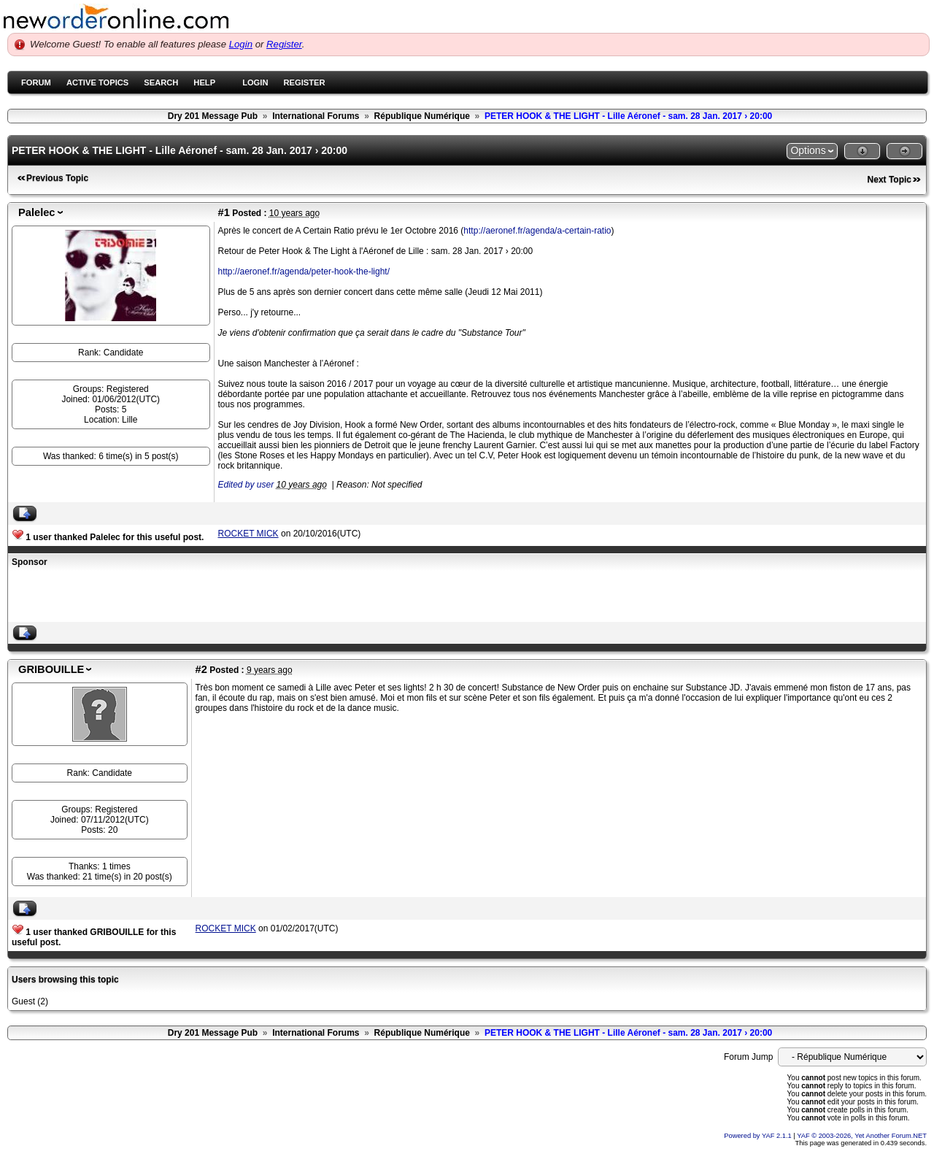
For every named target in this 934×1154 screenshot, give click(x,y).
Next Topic (889, 179)
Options (807, 150)
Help (204, 82)
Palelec (36, 212)
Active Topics (97, 82)
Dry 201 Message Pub (213, 116)
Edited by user (246, 485)
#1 (224, 212)
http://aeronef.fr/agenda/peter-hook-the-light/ (304, 271)
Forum (36, 82)
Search (161, 82)
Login (240, 44)
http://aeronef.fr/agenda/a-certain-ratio (537, 231)
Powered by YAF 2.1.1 (758, 1135)
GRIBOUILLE (51, 669)
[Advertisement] (182, 596)
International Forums (315, 116)
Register (284, 44)
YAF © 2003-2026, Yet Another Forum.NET (862, 1135)
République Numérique (422, 116)
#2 (201, 669)
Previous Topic (57, 178)
